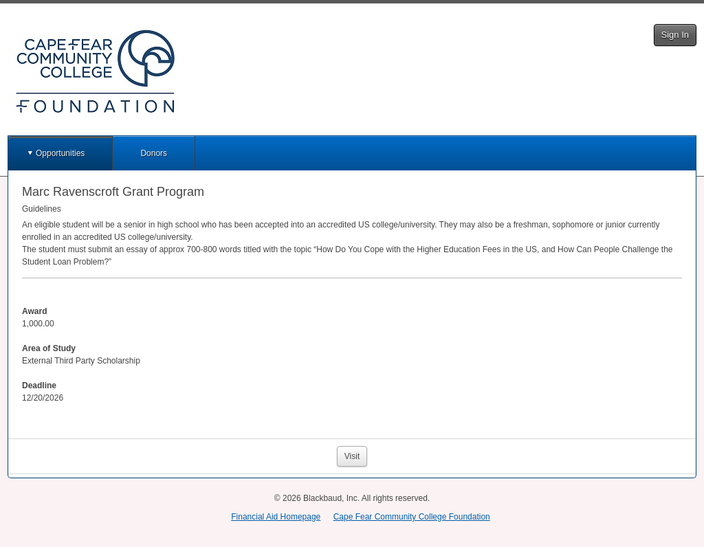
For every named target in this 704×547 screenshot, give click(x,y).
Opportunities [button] (60, 153)
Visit (352, 456)
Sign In (675, 35)
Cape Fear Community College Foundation (411, 517)
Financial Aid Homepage (275, 517)
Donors (153, 153)
